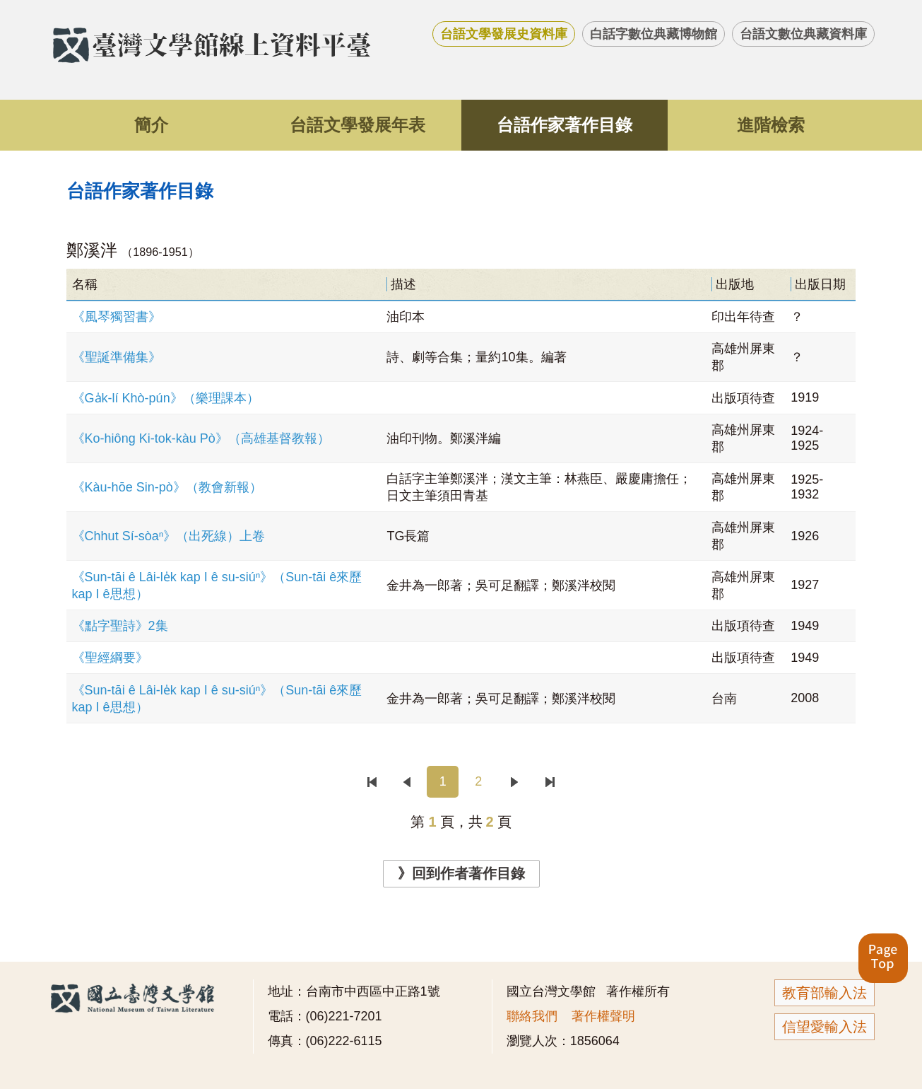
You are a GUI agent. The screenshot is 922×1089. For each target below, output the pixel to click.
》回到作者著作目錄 (461, 873)
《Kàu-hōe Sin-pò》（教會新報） (167, 487)
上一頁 (407, 782)
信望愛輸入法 (824, 1027)
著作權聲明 (603, 1016)
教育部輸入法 (824, 993)
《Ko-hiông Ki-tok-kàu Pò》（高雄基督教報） (201, 438)
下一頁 (514, 782)
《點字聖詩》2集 (120, 626)
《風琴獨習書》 (116, 317)
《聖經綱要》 (110, 658)
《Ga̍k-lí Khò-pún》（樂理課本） (165, 398)
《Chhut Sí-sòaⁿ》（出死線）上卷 (169, 536)
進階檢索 (771, 124)
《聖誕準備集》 (116, 357)
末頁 (550, 782)
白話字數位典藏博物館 (653, 34)
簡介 (151, 124)
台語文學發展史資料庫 (503, 34)
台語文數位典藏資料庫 (803, 34)
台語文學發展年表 (357, 124)
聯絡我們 (532, 1016)
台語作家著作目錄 (564, 124)
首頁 (371, 782)
